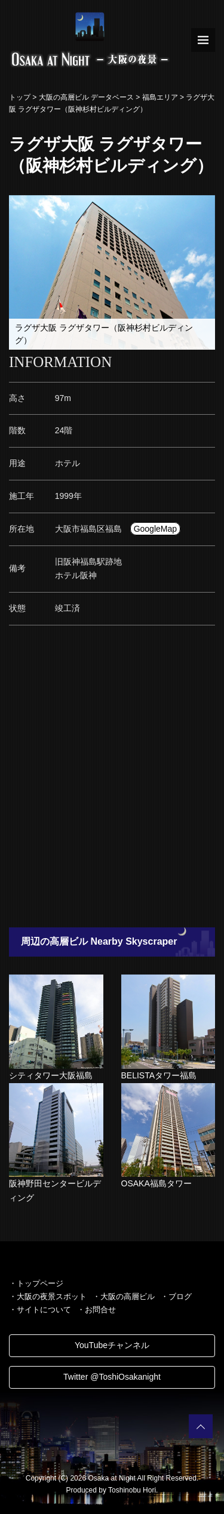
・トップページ (36, 1283)
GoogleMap (155, 529)
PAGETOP (201, 1426)
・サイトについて (40, 1309)
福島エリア (160, 97)
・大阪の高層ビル (124, 1296)
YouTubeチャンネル (112, 1345)
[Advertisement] (112, 780)
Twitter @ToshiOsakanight (112, 1377)
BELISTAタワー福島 (159, 1075)
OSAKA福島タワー (156, 1183)
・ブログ (176, 1296)
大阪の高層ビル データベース (86, 97)
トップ (19, 97)
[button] (204, 205)
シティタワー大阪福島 (51, 1075)
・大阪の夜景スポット (48, 1296)
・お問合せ (96, 1309)
